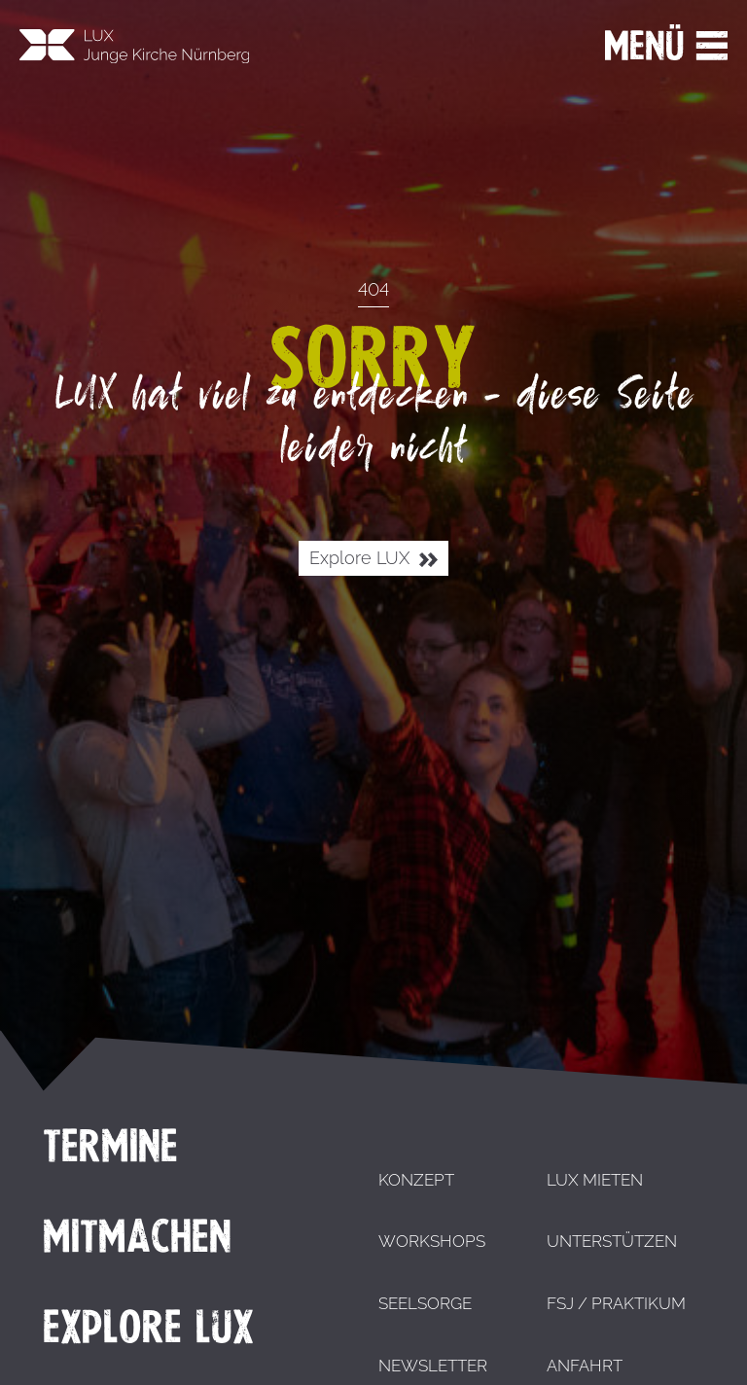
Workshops (431, 1241)
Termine (110, 1145)
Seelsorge (425, 1303)
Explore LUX (373, 559)
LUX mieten (595, 1180)
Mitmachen (137, 1236)
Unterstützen (612, 1241)
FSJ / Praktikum (616, 1303)
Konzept (416, 1180)
